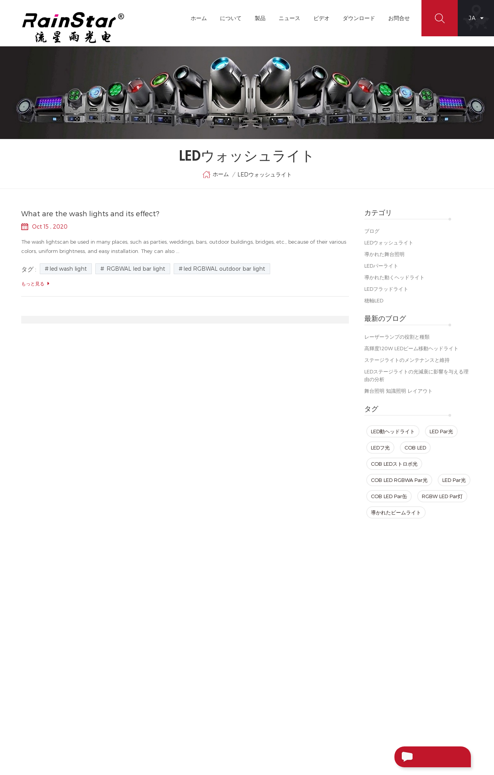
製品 (260, 18)
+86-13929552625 (416, 687)
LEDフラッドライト (386, 289)
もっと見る (35, 284)
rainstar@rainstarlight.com (427, 671)
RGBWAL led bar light (135, 268)
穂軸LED (373, 300)
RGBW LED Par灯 (442, 496)
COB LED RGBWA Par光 (399, 480)
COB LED (415, 447)
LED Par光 (441, 431)
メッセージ (418, 756)
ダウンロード (359, 18)
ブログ (371, 231)
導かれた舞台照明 (384, 254)
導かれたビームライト (396, 512)
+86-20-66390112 (397, 654)
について (231, 18)
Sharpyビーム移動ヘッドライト (292, 719)
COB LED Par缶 (389, 496)
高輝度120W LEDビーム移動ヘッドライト (411, 348)
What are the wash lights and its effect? (90, 213)
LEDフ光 (380, 447)
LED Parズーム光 (275, 692)
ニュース (289, 18)
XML (187, 678)
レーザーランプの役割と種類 (397, 337)
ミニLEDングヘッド (278, 636)
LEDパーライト (381, 266)
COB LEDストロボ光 (394, 464)
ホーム (199, 18)
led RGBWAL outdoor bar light (224, 268)
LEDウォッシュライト (388, 242)
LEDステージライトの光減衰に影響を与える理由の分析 (416, 375)
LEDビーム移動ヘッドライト (288, 678)
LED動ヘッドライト (393, 431)
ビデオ (321, 18)
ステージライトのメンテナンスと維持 (407, 360)
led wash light (68, 268)
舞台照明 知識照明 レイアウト (398, 391)
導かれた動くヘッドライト (394, 277)
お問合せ (399, 18)
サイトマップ (197, 664)
